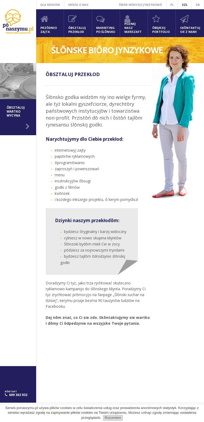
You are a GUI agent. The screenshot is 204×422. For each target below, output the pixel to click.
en (198, 5)
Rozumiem (113, 418)
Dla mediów (50, 5)
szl (185, 5)
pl (172, 5)
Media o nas (78, 5)
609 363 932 (18, 395)
